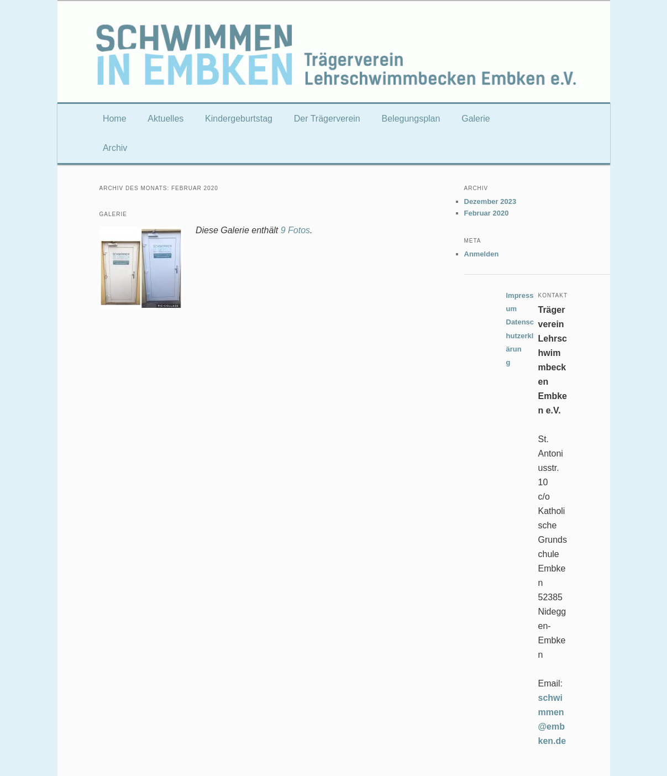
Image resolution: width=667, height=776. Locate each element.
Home (115, 118)
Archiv (115, 148)
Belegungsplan (411, 118)
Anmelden (481, 254)
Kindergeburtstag (238, 118)
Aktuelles (165, 118)
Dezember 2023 (490, 201)
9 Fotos (295, 230)
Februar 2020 (486, 213)
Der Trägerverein (327, 118)
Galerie (475, 118)
